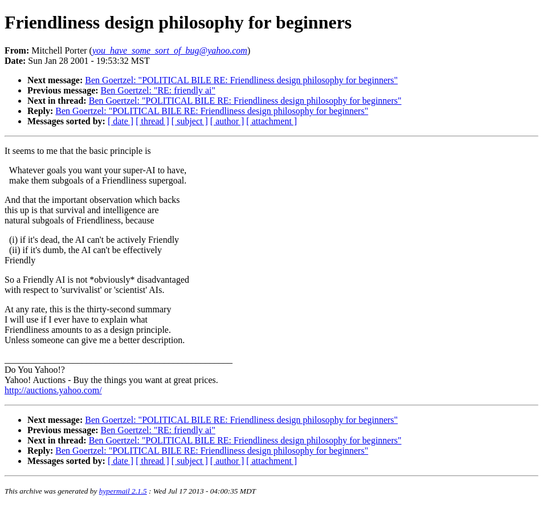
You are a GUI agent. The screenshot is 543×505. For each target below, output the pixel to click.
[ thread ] (152, 121)
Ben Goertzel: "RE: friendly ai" (158, 90)
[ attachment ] (271, 121)
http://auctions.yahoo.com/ (53, 390)
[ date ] (120, 121)
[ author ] (227, 121)
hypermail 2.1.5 (123, 491)
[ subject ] (190, 121)
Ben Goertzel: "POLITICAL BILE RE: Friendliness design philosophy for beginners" (241, 80)
